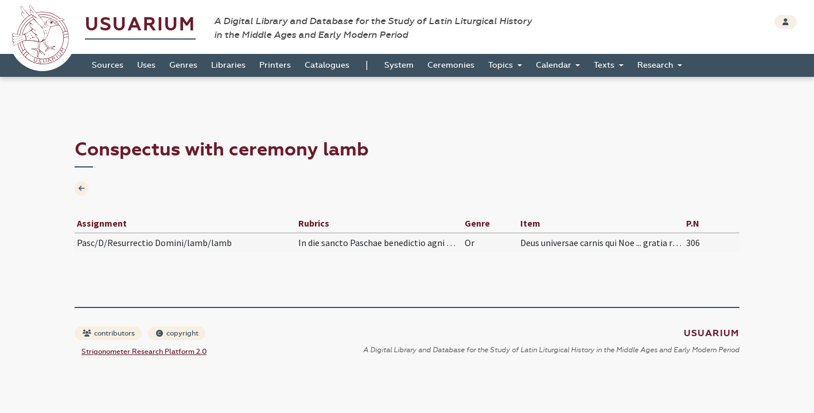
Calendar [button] (555, 65)
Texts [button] (605, 65)
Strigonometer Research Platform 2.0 (144, 352)
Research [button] (656, 65)
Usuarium (140, 24)
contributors (109, 333)
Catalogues (327, 65)
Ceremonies (450, 65)
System (399, 65)
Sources (107, 65)
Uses (146, 65)
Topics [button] (501, 65)
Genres (183, 65)
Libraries (228, 65)
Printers (275, 65)
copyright (177, 333)
